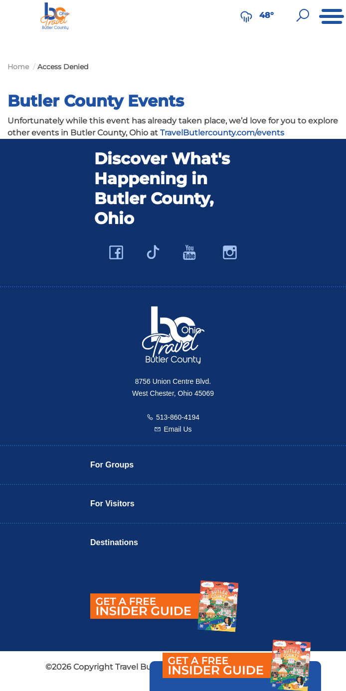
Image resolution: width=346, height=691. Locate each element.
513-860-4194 (177, 417)
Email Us (177, 429)
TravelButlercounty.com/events (222, 132)
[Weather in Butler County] (246, 15)
